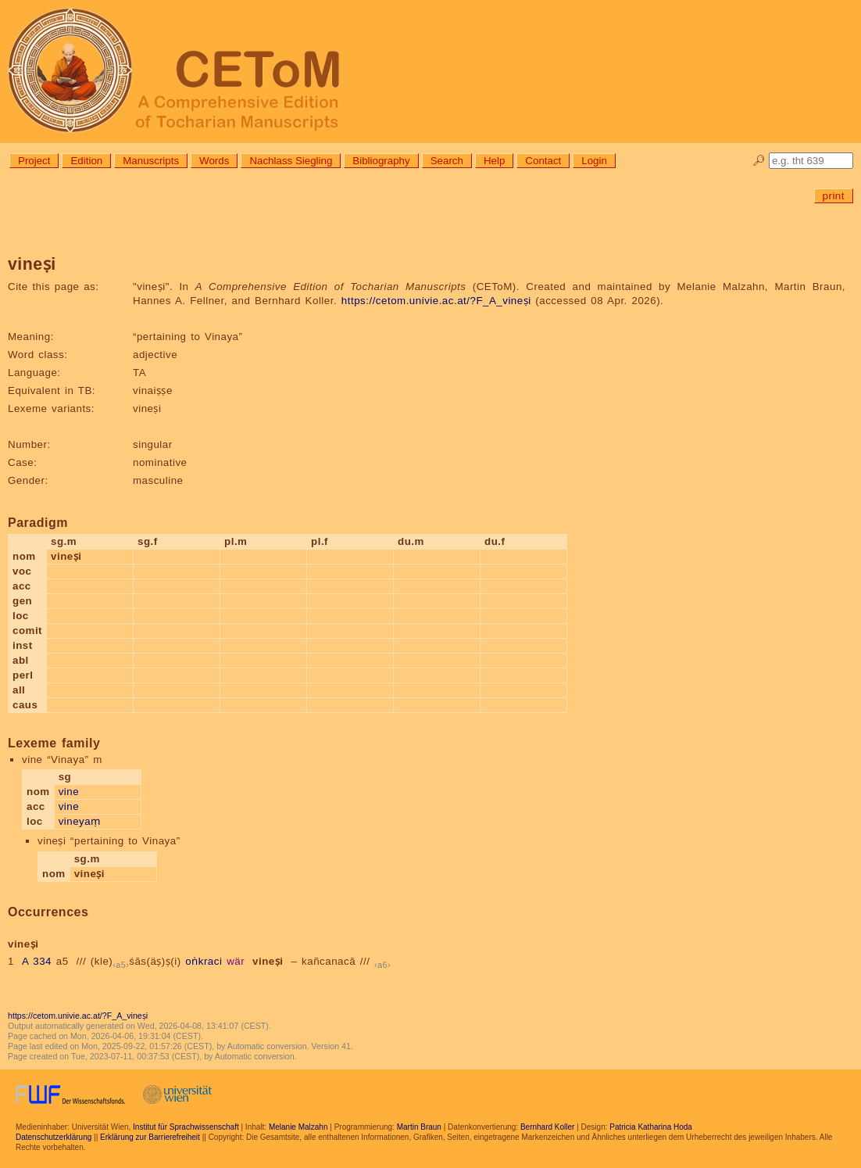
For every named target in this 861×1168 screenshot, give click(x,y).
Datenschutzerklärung (53, 1137)
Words (214, 161)
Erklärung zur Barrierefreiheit (150, 1137)
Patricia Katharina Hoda (650, 1127)
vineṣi (267, 961)
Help (494, 161)
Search (446, 161)
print (834, 196)
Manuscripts (151, 161)
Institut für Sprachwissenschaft (186, 1127)
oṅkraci (203, 961)
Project (34, 161)
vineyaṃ (80, 821)
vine (69, 791)
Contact (543, 161)
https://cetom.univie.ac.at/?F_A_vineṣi (436, 300)
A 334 (37, 961)
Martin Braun (419, 1127)
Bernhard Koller (547, 1127)
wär (236, 961)
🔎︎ (759, 161)
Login (594, 161)
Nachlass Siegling (290, 161)
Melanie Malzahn (298, 1127)
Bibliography (380, 161)
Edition (86, 161)
